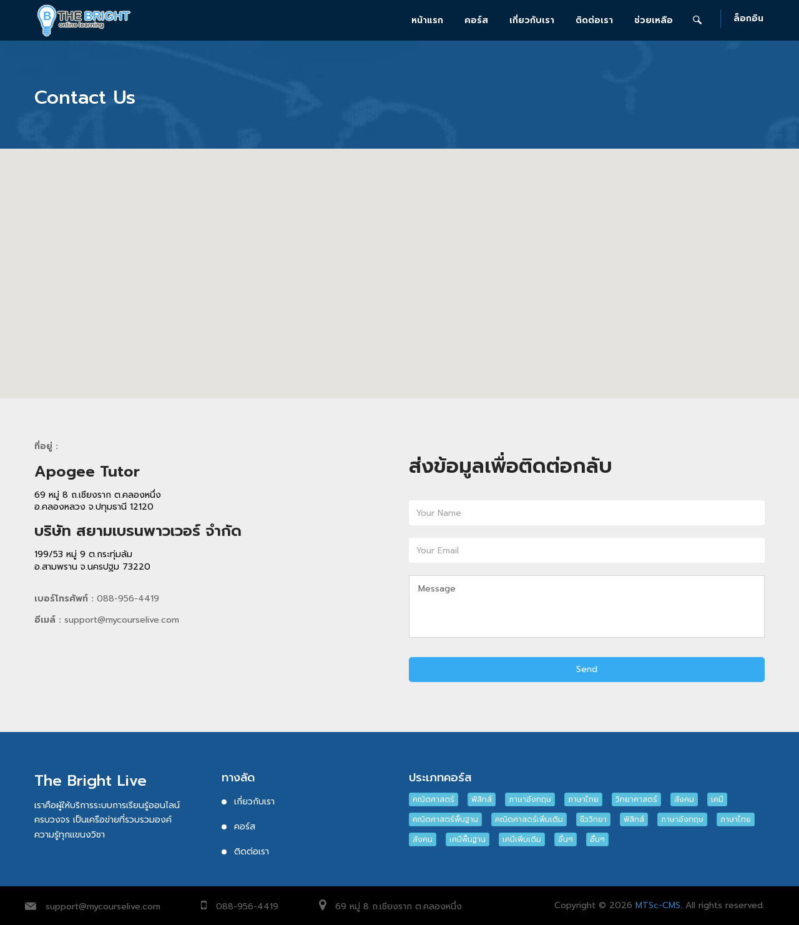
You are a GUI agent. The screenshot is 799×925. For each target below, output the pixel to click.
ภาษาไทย (583, 799)
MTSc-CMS (657, 905)
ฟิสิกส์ (481, 799)
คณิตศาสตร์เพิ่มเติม (529, 819)
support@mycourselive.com (103, 906)
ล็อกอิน (748, 19)
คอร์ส (476, 20)
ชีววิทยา (593, 819)
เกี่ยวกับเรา (531, 20)
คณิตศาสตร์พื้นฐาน (445, 819)
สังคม (684, 799)
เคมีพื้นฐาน (467, 839)
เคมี (717, 799)
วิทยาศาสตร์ (636, 799)
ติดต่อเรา (594, 20)
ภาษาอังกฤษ (530, 799)
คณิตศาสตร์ (433, 799)
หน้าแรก (427, 20)
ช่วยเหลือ (653, 20)
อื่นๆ (565, 839)
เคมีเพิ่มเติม (521, 839)
